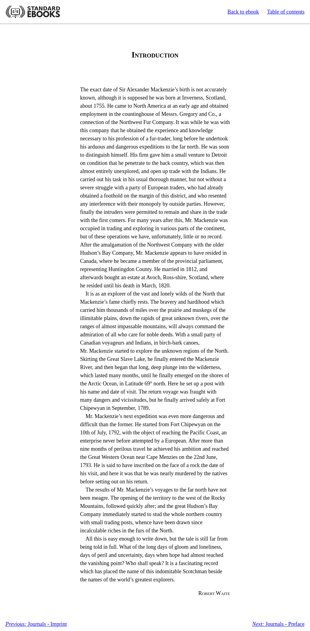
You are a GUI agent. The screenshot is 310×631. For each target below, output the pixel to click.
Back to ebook (243, 12)
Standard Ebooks (32, 11)
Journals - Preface (278, 624)
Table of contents (286, 12)
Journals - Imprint (36, 624)
